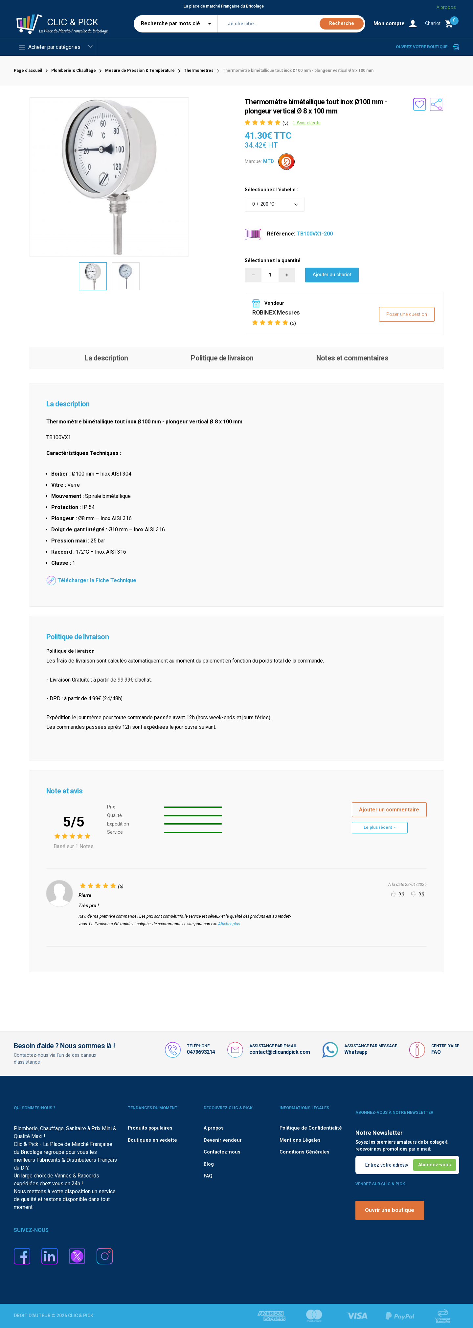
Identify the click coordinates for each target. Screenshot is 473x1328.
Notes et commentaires (352, 358)
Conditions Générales (304, 1152)
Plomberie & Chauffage (73, 70)
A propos (446, 7)
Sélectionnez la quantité (273, 260)
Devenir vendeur (223, 1140)
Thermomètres (199, 70)
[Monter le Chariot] (442, 24)
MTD (268, 161)
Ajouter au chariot (332, 274)
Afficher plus (229, 923)
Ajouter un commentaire (389, 810)
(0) (397, 894)
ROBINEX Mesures (276, 312)
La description (106, 358)
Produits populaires (150, 1128)
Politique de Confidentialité (311, 1128)
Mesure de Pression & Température (140, 70)
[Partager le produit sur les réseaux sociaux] (436, 104)
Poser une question (406, 314)
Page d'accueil (28, 70)
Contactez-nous (222, 1152)
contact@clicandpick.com (279, 1052)
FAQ (436, 1052)
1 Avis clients (307, 123)
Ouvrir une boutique (389, 1210)
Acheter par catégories (49, 47)
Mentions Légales (300, 1140)
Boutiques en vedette (152, 1140)
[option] (93, 276)
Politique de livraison (222, 358)
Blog (209, 1164)
